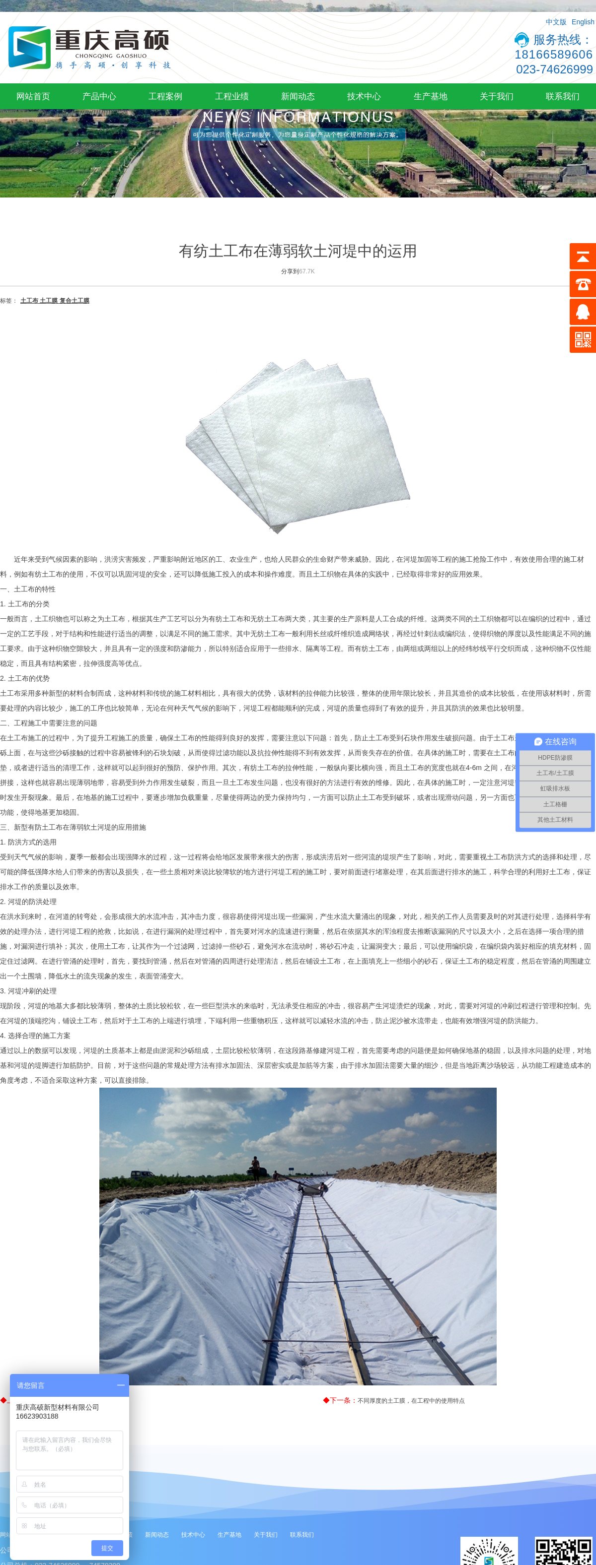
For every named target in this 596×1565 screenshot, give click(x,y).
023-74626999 (554, 69)
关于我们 (497, 96)
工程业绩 (232, 96)
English (583, 22)
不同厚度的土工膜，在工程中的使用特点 (411, 1400)
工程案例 (165, 96)
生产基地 (430, 96)
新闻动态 (298, 96)
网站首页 (33, 96)
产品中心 (99, 96)
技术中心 (364, 96)
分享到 (290, 271)
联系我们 (563, 96)
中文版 (556, 22)
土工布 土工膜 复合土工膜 (54, 300)
